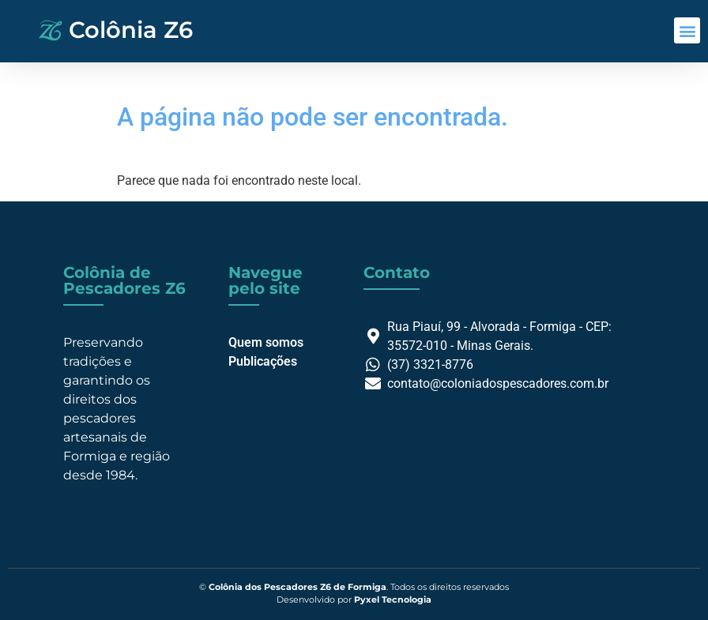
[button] (687, 30)
